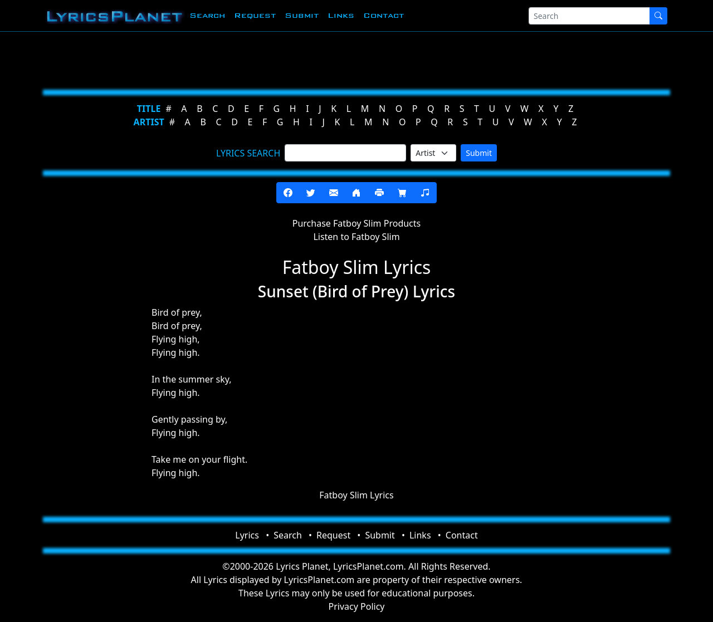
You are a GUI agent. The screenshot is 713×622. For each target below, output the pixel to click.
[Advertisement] (352, 58)
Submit (302, 15)
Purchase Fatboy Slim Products (356, 223)
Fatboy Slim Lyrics (356, 495)
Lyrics (247, 535)
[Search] (589, 16)
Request (255, 15)
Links (341, 15)
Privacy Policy (357, 606)
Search (207, 15)
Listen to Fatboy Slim (356, 237)
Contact (383, 15)
